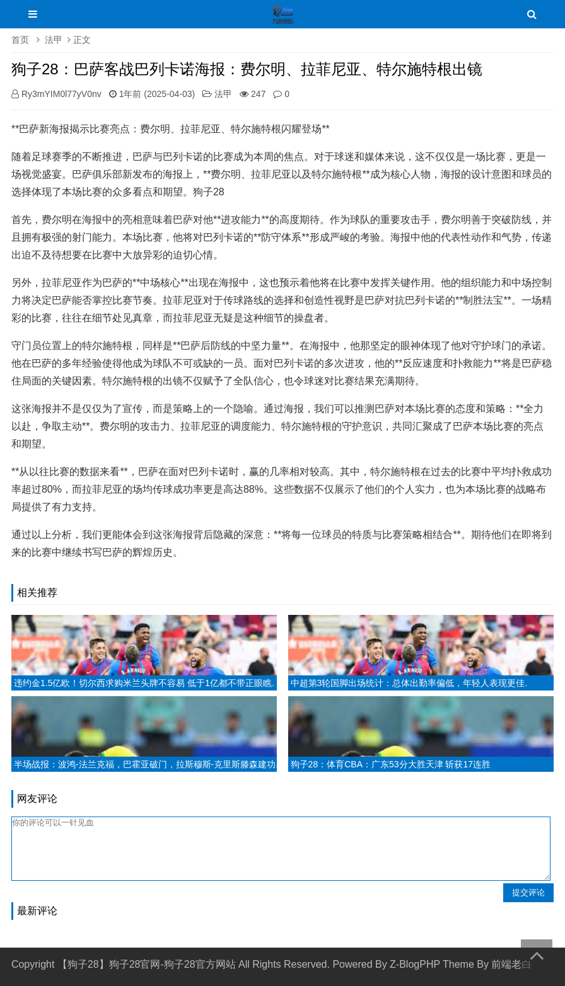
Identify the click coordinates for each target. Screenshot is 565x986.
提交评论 (528, 892)
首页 (20, 40)
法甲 (53, 40)
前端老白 (511, 964)
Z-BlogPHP (415, 964)
